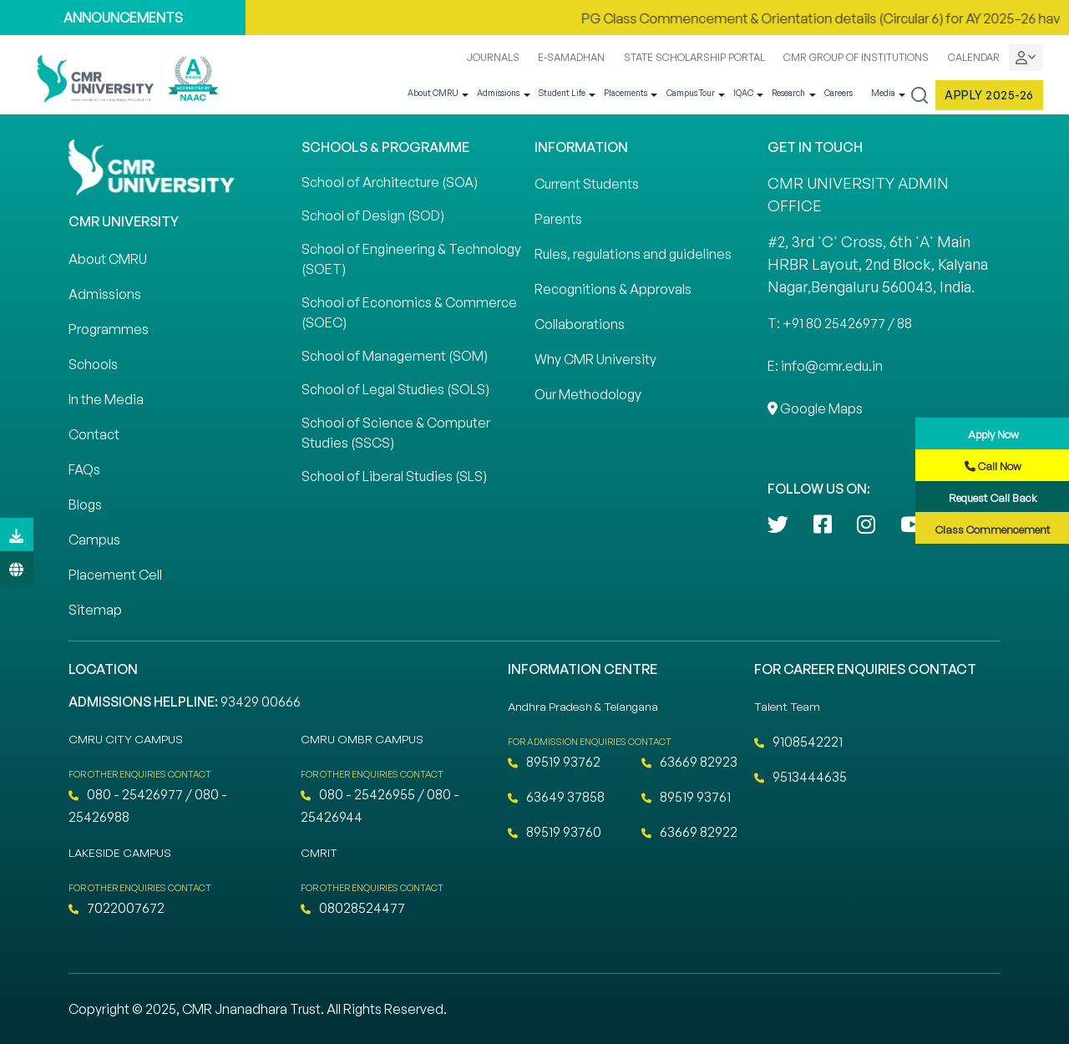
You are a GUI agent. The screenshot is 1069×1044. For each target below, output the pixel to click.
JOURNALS (493, 57)
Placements (625, 93)
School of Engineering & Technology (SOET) (411, 259)
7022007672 (116, 908)
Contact (93, 434)
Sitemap (95, 609)
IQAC (743, 93)
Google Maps (815, 408)
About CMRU (433, 93)
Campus (94, 539)
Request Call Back (993, 497)
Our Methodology (587, 394)
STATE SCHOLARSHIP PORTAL (694, 57)
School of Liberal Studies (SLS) (394, 476)
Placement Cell (115, 574)
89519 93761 (686, 796)
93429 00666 (260, 701)
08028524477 (353, 908)
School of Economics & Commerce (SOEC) (409, 312)
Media (883, 93)
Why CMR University (595, 359)
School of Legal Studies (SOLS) (395, 389)
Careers (838, 93)
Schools (93, 364)
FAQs (84, 469)
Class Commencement (993, 529)
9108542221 (798, 741)
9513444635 (800, 776)
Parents (558, 218)
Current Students (586, 183)
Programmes (108, 329)
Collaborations (579, 324)
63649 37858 (556, 796)
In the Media (106, 399)
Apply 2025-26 (989, 95)
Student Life (562, 93)
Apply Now (993, 434)
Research (788, 93)
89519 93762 (554, 761)
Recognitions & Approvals (613, 289)
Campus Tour (690, 93)
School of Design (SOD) (372, 215)
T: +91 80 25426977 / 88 (840, 323)
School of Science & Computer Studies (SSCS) (395, 432)
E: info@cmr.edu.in (825, 365)
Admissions (498, 93)
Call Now (993, 466)
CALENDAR (974, 57)
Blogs (85, 504)
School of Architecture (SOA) (389, 182)
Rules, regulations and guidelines (633, 254)
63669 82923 (689, 761)
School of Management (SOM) (394, 355)
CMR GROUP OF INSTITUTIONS (856, 57)
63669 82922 (689, 832)
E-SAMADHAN (571, 57)
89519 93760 (554, 832)
